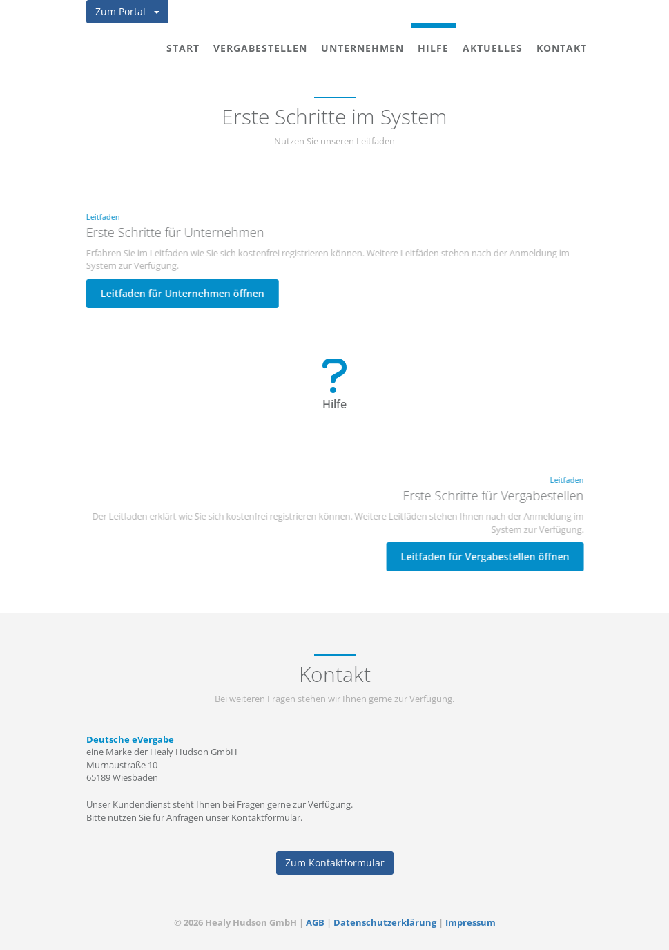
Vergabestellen (260, 48)
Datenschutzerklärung (384, 922)
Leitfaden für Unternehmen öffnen (182, 293)
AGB (315, 922)
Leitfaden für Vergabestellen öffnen (485, 556)
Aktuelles (493, 48)
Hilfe (433, 48)
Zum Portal (127, 11)
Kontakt (561, 48)
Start (183, 48)
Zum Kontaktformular (335, 862)
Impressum (470, 922)
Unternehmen (362, 48)
